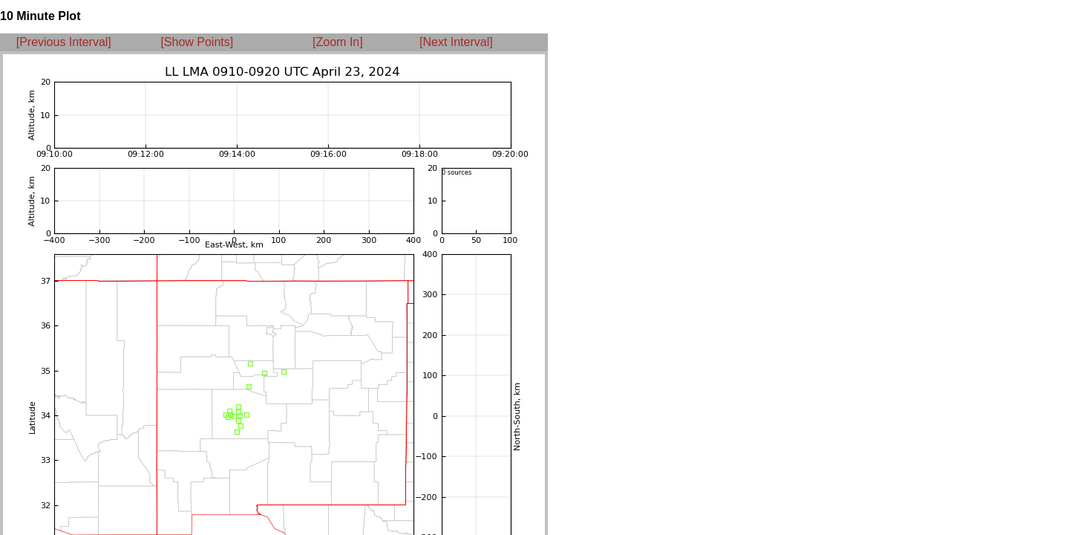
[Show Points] (196, 42)
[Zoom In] (338, 42)
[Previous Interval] (63, 42)
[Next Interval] (456, 42)
